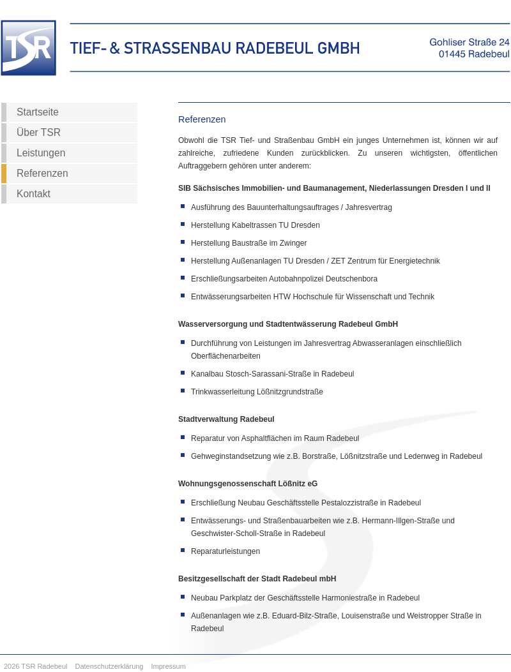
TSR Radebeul (44, 666)
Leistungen (41, 152)
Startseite (38, 112)
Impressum (168, 666)
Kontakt (33, 193)
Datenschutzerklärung (109, 666)
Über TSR (39, 132)
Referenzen (42, 173)
